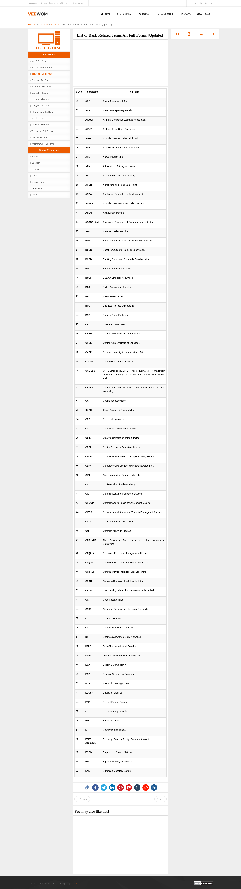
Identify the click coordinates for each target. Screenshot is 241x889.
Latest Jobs (35, 188)
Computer (166, 13)
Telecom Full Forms (39, 137)
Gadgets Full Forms (39, 105)
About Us (34, 3)
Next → (160, 798)
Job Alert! (65, 3)
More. (33, 194)
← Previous (82, 798)
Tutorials (125, 13)
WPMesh (54, 3)
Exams (186, 13)
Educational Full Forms (41, 86)
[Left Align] (177, 34)
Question (34, 162)
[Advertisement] (120, 63)
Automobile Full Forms (41, 67)
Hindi (44, 3)
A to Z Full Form (38, 61)
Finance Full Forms (39, 99)
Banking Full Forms (40, 73)
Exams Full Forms (38, 92)
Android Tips (36, 181)
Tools (145, 13)
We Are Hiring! (80, 3)
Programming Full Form (41, 143)
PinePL (74, 883)
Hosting (34, 169)
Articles (203, 13)
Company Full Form (39, 80)
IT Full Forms (36, 118)
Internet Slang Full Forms (42, 111)
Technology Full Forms (41, 131)
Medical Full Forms (39, 124)
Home (105, 13)
